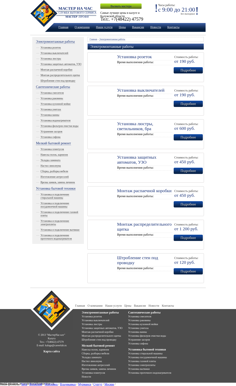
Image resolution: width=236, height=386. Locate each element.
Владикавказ (68, 384)
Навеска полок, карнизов (54, 154)
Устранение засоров (51, 131)
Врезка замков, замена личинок (58, 182)
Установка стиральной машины (145, 353)
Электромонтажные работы (55, 41)
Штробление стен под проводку (58, 80)
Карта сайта (52, 351)
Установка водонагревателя (55, 120)
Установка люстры (51, 58)
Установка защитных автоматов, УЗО (61, 64)
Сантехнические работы (53, 87)
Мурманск (84, 384)
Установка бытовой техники (55, 188)
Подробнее (188, 70)
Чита (24, 384)
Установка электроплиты (141, 365)
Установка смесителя (52, 92)
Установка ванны (50, 115)
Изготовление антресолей (55, 176)
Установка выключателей (54, 53)
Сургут (97, 384)
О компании (82, 27)
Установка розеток (51, 47)
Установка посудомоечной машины (147, 357)
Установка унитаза (51, 109)
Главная (63, 27)
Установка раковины (52, 98)
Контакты (173, 27)
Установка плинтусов (52, 149)
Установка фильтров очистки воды (59, 126)
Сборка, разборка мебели (54, 171)
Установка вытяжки (139, 369)
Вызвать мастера (120, 6)
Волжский (35, 384)
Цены (122, 27)
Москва (109, 384)
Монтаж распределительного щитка (60, 75)
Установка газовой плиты (142, 361)
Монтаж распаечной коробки (56, 69)
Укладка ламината (50, 160)
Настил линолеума (51, 165)
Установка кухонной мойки (55, 104)
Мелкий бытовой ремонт (53, 143)
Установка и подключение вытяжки (60, 229)
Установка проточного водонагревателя (149, 372)
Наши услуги (104, 27)
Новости (155, 27)
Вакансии (138, 27)
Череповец (51, 384)
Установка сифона (50, 137)
